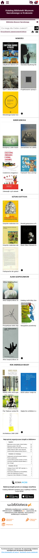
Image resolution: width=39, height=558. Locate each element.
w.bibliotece (19, 511)
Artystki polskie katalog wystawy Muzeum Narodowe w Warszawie (22, 451)
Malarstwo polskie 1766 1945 (14, 446)
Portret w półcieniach (12, 458)
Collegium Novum (11, 470)
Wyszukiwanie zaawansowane (11, 31)
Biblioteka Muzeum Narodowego (17, 22)
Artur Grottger (10, 463)
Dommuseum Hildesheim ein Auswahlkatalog (17, 471)
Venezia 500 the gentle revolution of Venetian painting (19, 459)
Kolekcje (23, 31)
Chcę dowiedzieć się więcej (10, 552)
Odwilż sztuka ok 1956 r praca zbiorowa (16, 449)
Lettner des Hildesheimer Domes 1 (15, 473)
